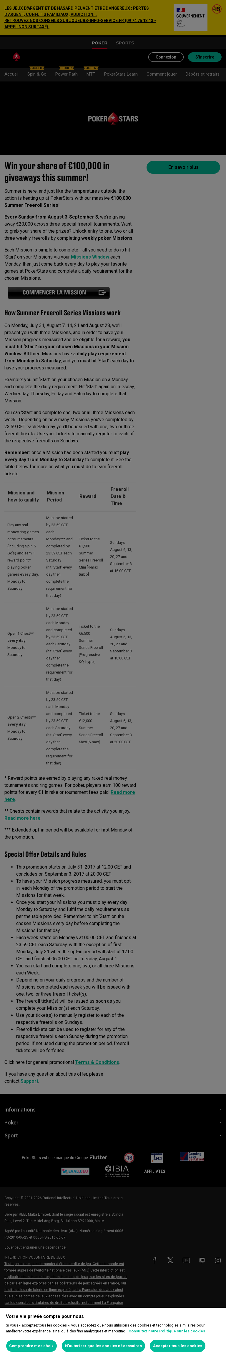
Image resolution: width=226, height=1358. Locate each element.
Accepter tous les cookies (177, 1346)
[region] (113, 1333)
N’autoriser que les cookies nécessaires (103, 1346)
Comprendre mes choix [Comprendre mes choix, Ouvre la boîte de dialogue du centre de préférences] (31, 1346)
